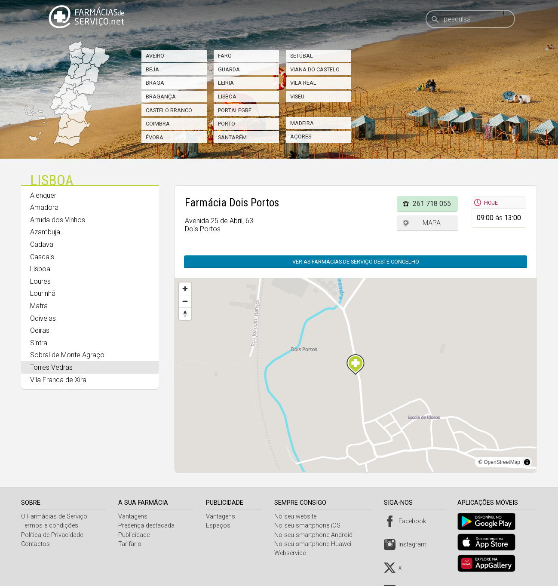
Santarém (232, 137)
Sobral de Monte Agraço (67, 355)
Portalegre (234, 110)
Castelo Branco (169, 110)
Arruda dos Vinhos (57, 220)
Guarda (229, 69)
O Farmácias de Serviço (54, 516)
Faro (225, 55)
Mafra (39, 306)
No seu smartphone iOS (310, 525)
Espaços (220, 525)
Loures (40, 281)
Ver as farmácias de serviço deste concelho (351, 261)
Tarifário (131, 544)
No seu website (298, 516)
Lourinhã (42, 293)
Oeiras (39, 330)
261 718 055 (432, 203)
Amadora (44, 207)
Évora (154, 137)
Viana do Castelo (315, 69)
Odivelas (43, 318)
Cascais (42, 257)
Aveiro (155, 55)
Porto (226, 123)
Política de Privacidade (52, 535)
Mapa (432, 223)
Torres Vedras (51, 367)
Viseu (297, 96)
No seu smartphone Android (316, 535)
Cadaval (42, 244)
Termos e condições (49, 525)
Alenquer (43, 195)
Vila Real (303, 83)
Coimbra (158, 123)
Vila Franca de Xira (58, 380)
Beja (152, 69)
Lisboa (227, 96)
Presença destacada (148, 525)
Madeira (302, 123)
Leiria (226, 83)
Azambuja (45, 232)
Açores (300, 136)
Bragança (161, 96)
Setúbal (301, 55)
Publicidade (135, 535)
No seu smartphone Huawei (315, 544)
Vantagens (134, 516)
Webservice (293, 553)
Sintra (38, 343)
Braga (155, 83)
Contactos (35, 544)
